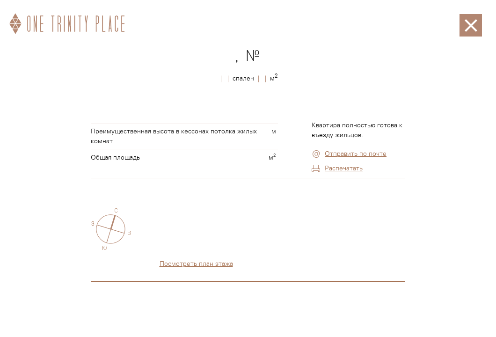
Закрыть (471, 18)
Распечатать (344, 168)
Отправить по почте (356, 154)
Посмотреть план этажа (196, 264)
